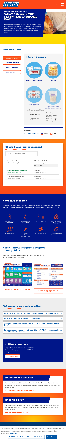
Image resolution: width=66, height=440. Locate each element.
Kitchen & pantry (12, 58)
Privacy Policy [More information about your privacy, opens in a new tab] (13, 433)
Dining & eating (11, 72)
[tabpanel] (34, 71)
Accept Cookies (51, 436)
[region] (33, 433)
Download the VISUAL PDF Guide (17, 296)
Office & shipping (12, 67)
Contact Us (12, 356)
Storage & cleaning (12, 62)
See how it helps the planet (16, 413)
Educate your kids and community (19, 390)
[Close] (63, 428)
